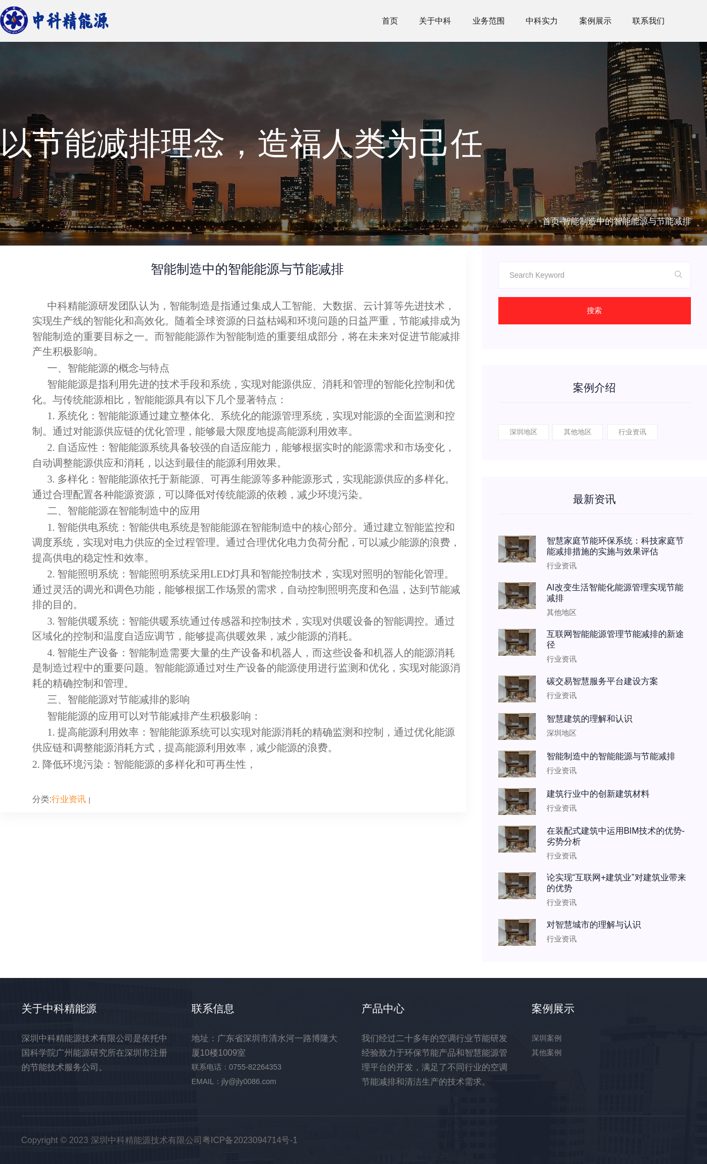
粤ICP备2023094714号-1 (250, 1140)
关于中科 (435, 20)
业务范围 (489, 20)
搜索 (594, 310)
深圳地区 (523, 432)
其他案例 (547, 1052)
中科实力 (542, 20)
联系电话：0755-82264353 (237, 1067)
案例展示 (595, 20)
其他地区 (578, 432)
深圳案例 (547, 1038)
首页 (390, 20)
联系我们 (648, 20)
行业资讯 (68, 799)
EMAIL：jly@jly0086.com (234, 1081)
